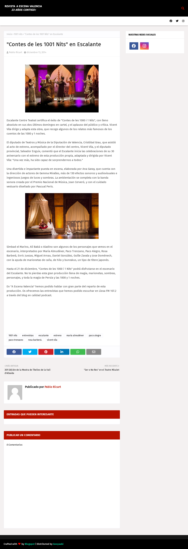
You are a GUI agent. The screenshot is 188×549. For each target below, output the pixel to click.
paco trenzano (16, 340)
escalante (44, 335)
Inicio (9, 34)
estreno (58, 335)
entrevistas (28, 335)
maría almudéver (75, 335)
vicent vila (52, 340)
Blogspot (30, 544)
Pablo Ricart (15, 52)
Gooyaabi (58, 544)
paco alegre (95, 335)
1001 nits (18, 34)
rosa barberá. (35, 340)
